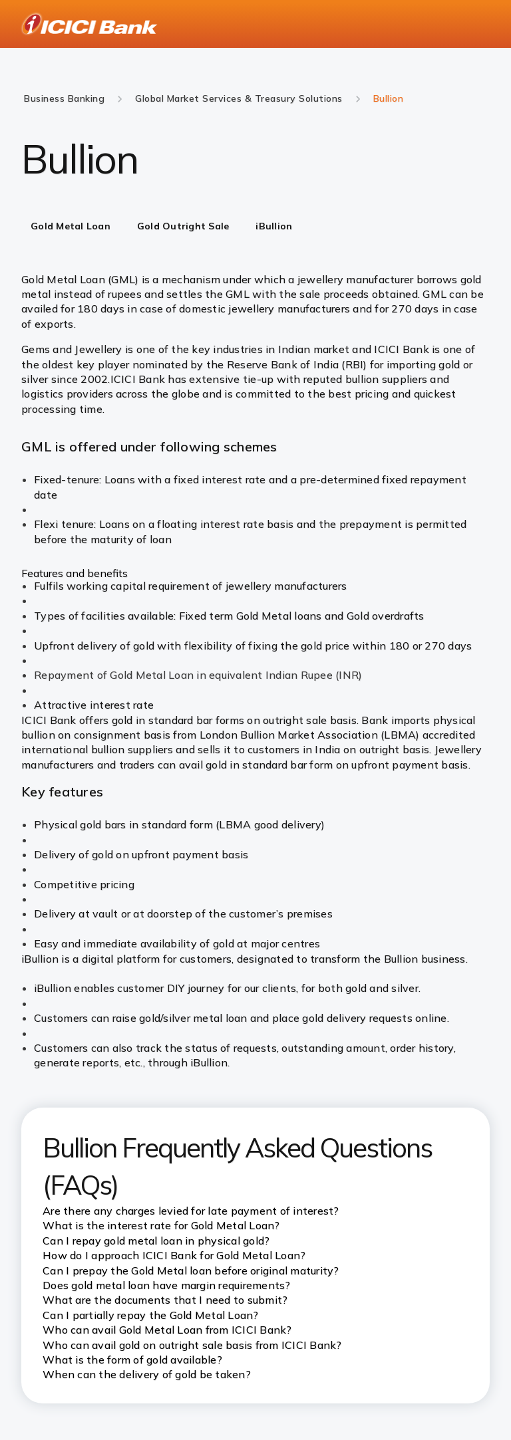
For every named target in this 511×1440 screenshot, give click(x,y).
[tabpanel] (255, 492)
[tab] (70, 227)
